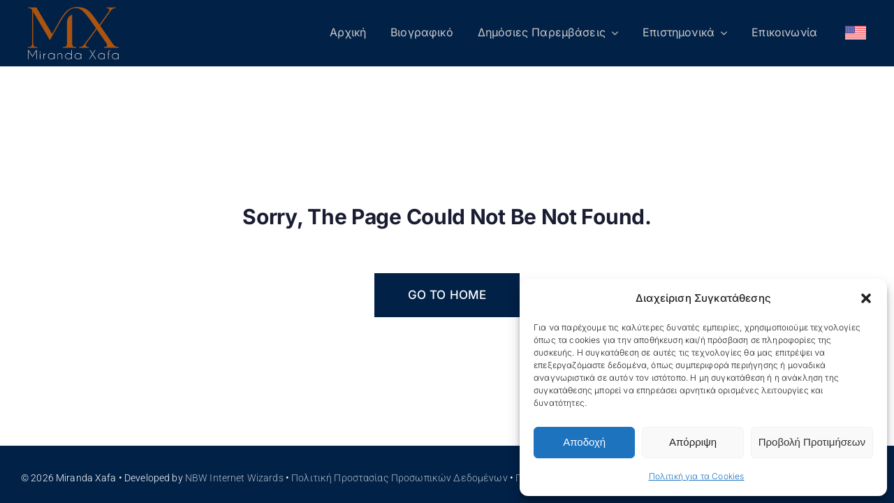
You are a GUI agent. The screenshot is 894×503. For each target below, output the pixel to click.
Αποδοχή (584, 442)
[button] (866, 298)
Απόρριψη (693, 442)
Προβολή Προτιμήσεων (812, 442)
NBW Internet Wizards (234, 477)
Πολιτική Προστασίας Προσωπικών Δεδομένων (399, 477)
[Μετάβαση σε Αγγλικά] (855, 33)
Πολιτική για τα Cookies (697, 476)
